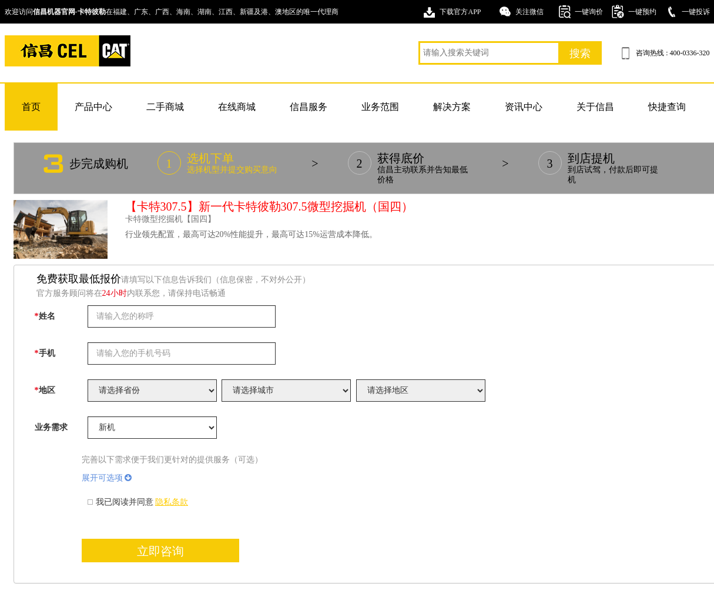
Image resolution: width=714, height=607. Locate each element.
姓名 (45, 316)
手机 (45, 353)
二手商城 (165, 107)
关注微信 (529, 12)
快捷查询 (667, 107)
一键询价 (589, 12)
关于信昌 (595, 107)
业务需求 (51, 427)
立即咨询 (160, 551)
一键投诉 (696, 12)
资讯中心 (523, 107)
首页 (31, 107)
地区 (45, 390)
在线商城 (237, 107)
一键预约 (642, 12)
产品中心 (93, 107)
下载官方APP (460, 12)
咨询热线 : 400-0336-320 (672, 53)
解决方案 (452, 107)
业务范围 (380, 107)
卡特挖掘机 (67, 50)
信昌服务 (308, 107)
